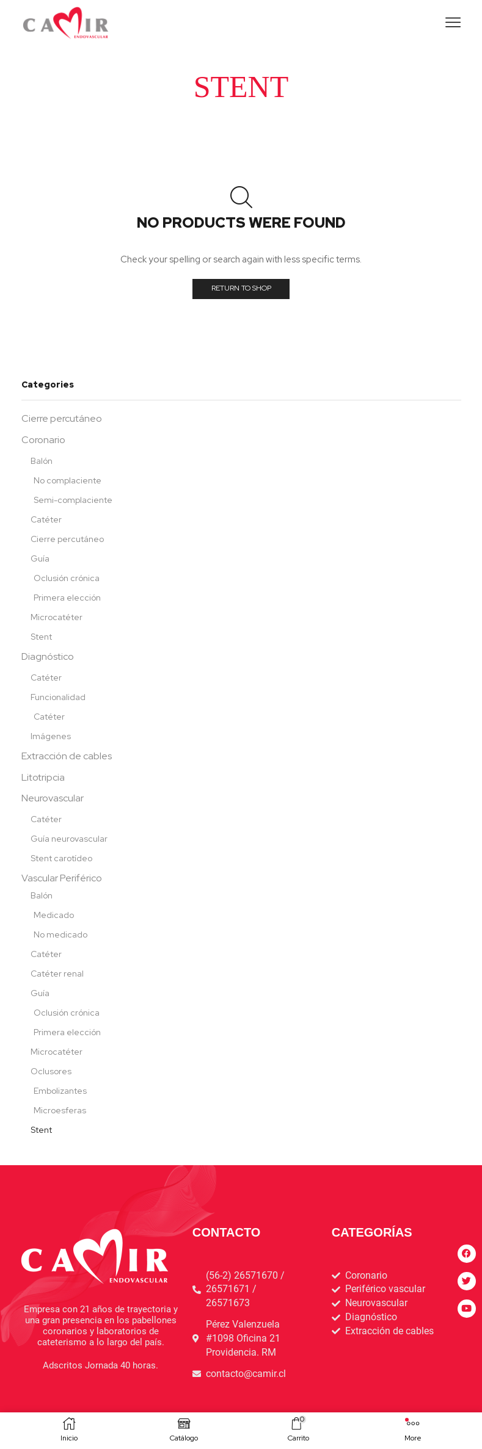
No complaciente (67, 480)
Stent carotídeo (61, 858)
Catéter (46, 519)
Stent (41, 636)
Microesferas (60, 1110)
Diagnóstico (47, 656)
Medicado (54, 914)
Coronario (43, 439)
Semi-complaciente (73, 499)
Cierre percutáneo (61, 418)
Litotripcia (43, 777)
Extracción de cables (66, 756)
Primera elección (67, 597)
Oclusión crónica (67, 578)
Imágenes (51, 736)
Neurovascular (52, 798)
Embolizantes (60, 1090)
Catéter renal (57, 973)
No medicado (60, 934)
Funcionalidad (58, 697)
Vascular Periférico (61, 878)
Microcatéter (56, 617)
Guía (40, 558)
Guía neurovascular (69, 838)
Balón (42, 460)
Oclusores (51, 1071)
